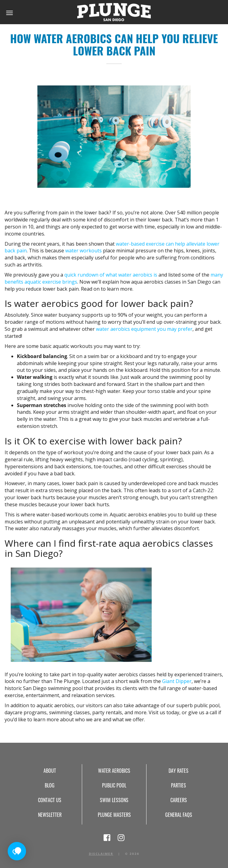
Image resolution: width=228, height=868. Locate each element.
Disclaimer (101, 853)
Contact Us (49, 800)
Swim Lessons (114, 800)
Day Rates (178, 770)
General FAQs (178, 814)
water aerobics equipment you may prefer (144, 329)
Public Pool (114, 785)
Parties (178, 785)
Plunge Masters (114, 814)
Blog (50, 785)
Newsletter (50, 814)
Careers (178, 800)
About (50, 770)
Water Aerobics (114, 770)
